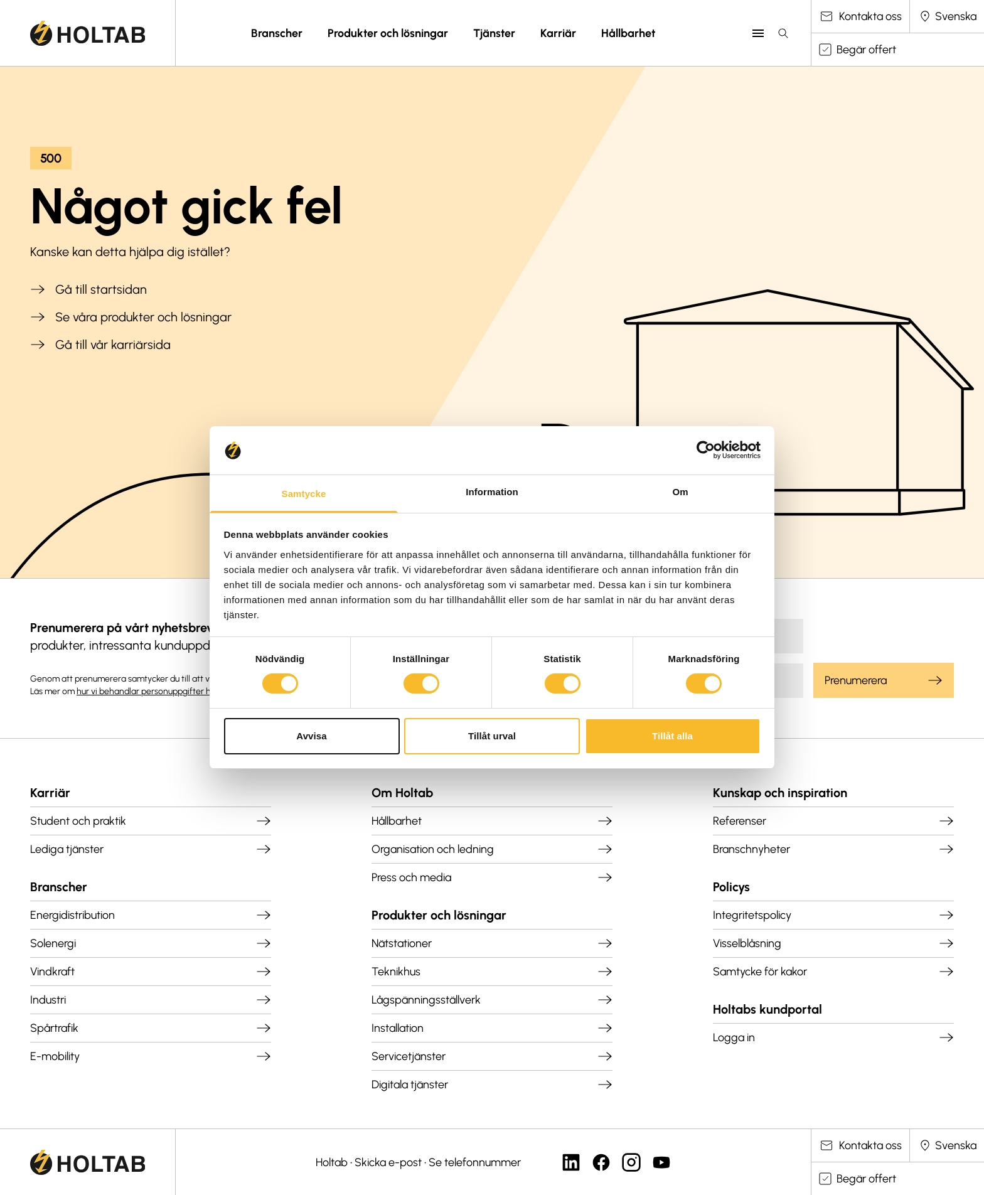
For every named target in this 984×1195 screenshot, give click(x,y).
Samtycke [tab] (304, 493)
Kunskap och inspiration (780, 792)
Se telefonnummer (475, 1162)
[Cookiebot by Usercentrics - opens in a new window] (706, 450)
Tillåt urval (492, 736)
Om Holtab (402, 792)
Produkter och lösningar (388, 33)
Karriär (558, 33)
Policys (731, 886)
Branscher (276, 33)
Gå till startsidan (88, 289)
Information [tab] (492, 491)
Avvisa (311, 736)
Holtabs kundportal (767, 1009)
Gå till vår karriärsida (100, 344)
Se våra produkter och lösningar (131, 316)
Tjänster (494, 33)
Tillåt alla (672, 736)
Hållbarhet (628, 33)
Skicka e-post (388, 1162)
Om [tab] (680, 491)
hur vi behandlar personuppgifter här (148, 691)
